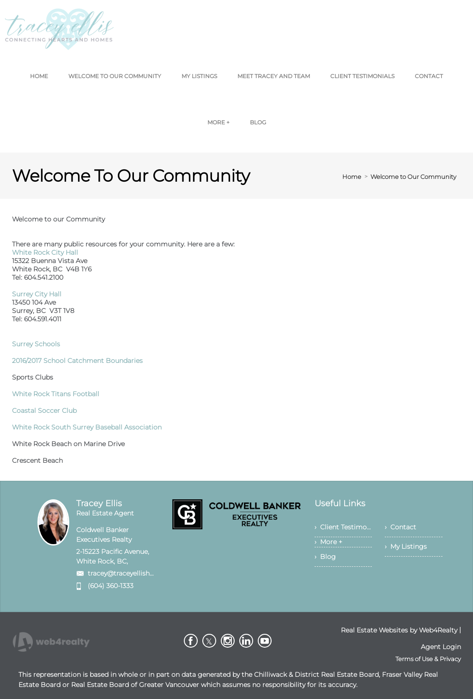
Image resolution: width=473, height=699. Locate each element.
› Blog (325, 556)
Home (351, 176)
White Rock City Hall (45, 252)
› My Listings (406, 546)
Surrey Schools (36, 344)
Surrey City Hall (36, 294)
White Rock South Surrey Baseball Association (87, 427)
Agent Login (441, 647)
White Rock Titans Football (55, 394)
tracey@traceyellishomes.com (136, 573)
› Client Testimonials (343, 527)
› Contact (400, 527)
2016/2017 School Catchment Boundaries (77, 360)
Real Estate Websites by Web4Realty (399, 630)
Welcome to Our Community (413, 176)
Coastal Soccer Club (44, 410)
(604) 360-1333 (110, 586)
